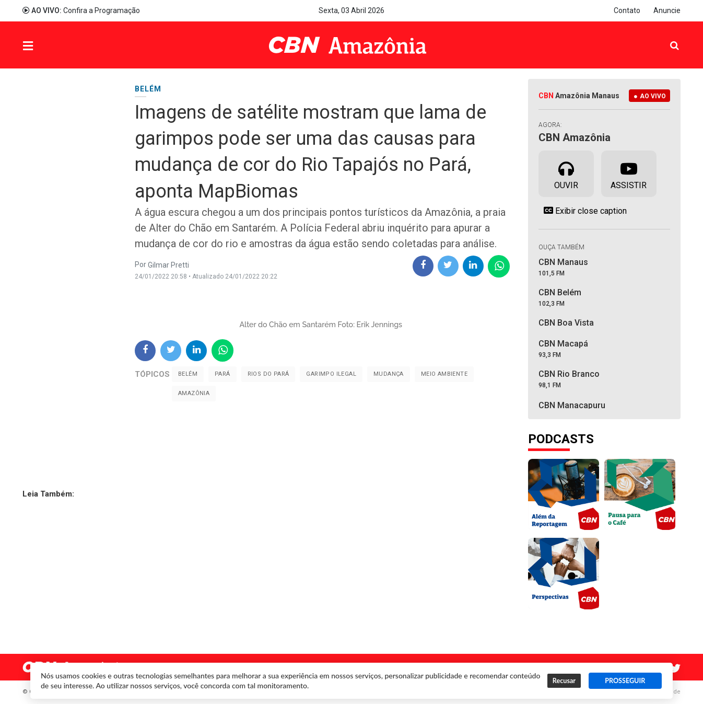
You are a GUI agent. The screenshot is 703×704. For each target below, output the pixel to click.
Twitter (675, 668)
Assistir (629, 173)
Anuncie (667, 10)
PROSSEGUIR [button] (625, 681)
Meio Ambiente (444, 374)
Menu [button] (49, 46)
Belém (187, 374)
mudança (388, 374)
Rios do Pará (268, 374)
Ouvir (566, 173)
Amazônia (193, 393)
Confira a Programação (81, 10)
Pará (222, 374)
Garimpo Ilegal (331, 374)
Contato (627, 10)
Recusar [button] (564, 681)
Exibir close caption (582, 210)
